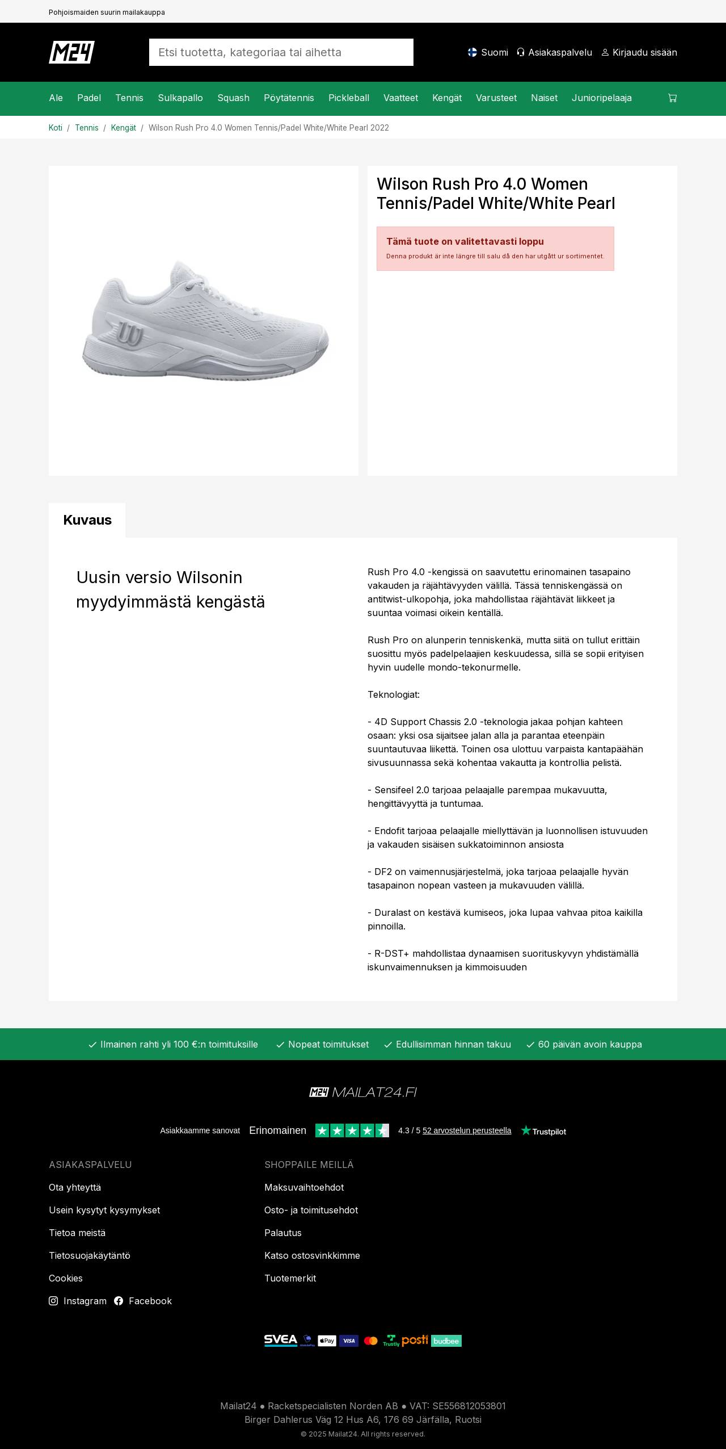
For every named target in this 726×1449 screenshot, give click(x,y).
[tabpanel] (363, 769)
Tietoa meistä (77, 1232)
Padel (89, 97)
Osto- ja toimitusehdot (311, 1210)
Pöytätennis (289, 97)
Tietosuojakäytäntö (89, 1255)
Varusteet (496, 97)
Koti (55, 127)
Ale (56, 97)
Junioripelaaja (602, 97)
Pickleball (348, 97)
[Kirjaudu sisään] (639, 52)
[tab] (87, 520)
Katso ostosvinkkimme (312, 1255)
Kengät (447, 97)
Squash (233, 97)
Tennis (129, 97)
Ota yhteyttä (75, 1187)
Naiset (544, 97)
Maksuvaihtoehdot (304, 1187)
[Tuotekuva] (203, 321)
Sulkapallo (180, 97)
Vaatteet (400, 97)
